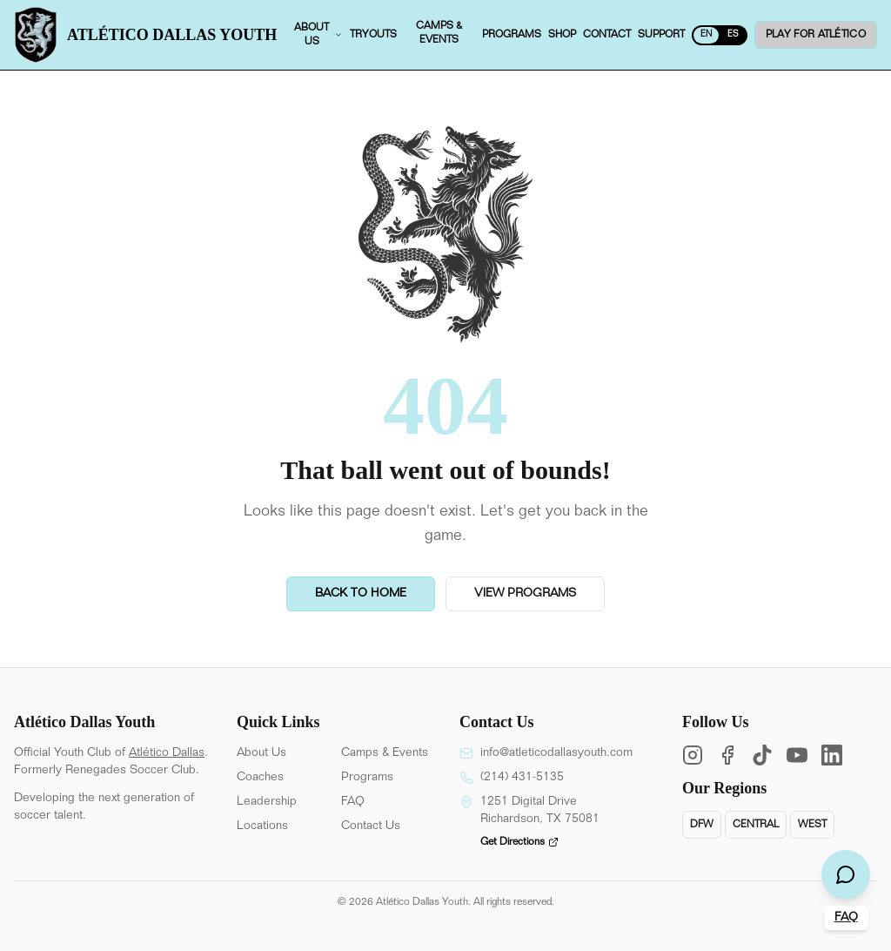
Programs (367, 778)
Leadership (267, 802)
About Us (261, 753)
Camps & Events (384, 753)
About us (318, 35)
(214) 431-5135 (522, 778)
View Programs (525, 594)
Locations (262, 826)
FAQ (353, 802)
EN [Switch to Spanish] (706, 34)
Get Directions (519, 842)
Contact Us (370, 826)
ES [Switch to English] (733, 34)
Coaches (260, 778)
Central (756, 824)
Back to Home (360, 594)
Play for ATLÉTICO (816, 35)
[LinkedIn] (831, 755)
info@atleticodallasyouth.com (556, 753)
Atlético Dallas (166, 753)
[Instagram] (692, 755)
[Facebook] (727, 755)
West (812, 824)
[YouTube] (797, 755)
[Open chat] (845, 874)
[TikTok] (762, 755)
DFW (701, 824)
